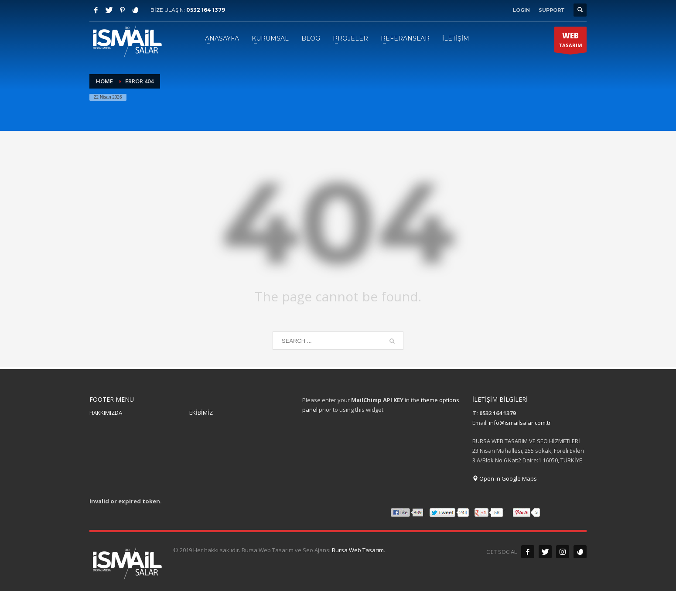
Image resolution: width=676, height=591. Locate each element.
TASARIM (570, 41)
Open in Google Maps (504, 478)
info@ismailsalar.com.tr (520, 423)
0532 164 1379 (205, 10)
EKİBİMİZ (201, 413)
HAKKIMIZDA (105, 413)
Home (104, 81)
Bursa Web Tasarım (358, 550)
